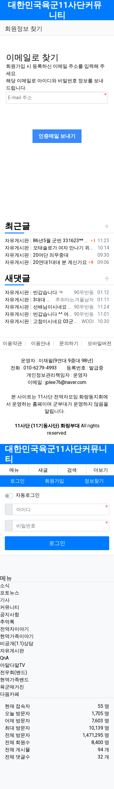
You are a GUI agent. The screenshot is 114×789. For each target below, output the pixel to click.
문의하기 (69, 343)
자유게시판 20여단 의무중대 (37, 255)
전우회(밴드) (13, 672)
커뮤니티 (9, 607)
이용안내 (40, 343)
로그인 (57, 543)
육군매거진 (12, 687)
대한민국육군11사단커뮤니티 (55, 10)
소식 (5, 585)
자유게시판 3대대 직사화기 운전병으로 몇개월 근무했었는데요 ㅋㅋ (29, 300)
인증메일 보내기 (57, 136)
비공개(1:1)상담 (16, 643)
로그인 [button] (17, 481)
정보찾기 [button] (94, 481)
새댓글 (17, 278)
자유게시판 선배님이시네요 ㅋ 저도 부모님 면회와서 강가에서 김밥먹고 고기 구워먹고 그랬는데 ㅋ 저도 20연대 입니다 (38, 307)
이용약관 (12, 343)
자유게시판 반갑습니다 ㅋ (34, 292)
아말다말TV (12, 665)
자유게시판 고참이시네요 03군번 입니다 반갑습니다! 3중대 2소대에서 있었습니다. (42, 321)
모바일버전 (100, 343)
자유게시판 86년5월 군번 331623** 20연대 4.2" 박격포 (47, 240)
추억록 (7, 622)
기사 (5, 600)
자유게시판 (12, 651)
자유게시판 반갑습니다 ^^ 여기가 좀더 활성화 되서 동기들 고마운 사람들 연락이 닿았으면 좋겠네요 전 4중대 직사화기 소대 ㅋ (38, 314)
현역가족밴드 (14, 680)
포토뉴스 (9, 593)
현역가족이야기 (17, 636)
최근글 (17, 226)
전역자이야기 (14, 629)
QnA (4, 658)
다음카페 (9, 694)
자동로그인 (28, 495)
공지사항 (9, 614)
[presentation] (51, 115)
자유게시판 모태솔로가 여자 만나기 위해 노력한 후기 (50, 248)
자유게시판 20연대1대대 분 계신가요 (46, 262)
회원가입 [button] (54, 481)
